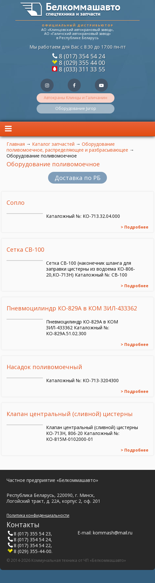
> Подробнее (134, 227)
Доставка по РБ (77, 178)
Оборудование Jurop (75, 108)
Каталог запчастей (53, 144)
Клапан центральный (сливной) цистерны (70, 414)
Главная (16, 144)
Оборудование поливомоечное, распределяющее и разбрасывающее (67, 147)
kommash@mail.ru (112, 533)
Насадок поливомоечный (44, 367)
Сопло (16, 202)
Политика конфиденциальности (38, 515)
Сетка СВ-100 (25, 249)
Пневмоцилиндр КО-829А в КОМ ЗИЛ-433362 (72, 308)
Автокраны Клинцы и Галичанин (75, 97)
